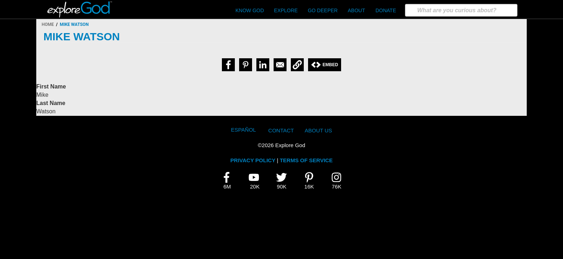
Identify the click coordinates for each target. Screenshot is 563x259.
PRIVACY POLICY (253, 160)
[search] (461, 10)
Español (243, 130)
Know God (250, 10)
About (356, 10)
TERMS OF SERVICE (306, 160)
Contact (281, 130)
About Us (318, 130)
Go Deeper (323, 10)
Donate (386, 10)
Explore (286, 10)
